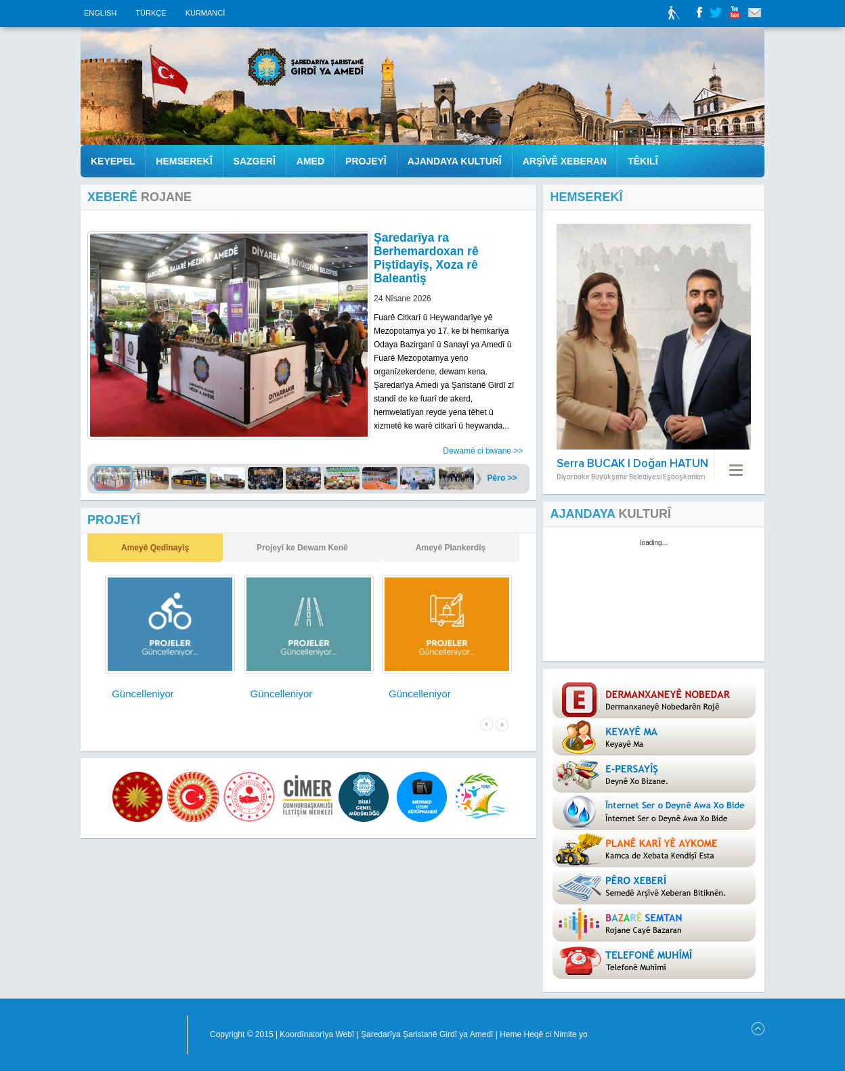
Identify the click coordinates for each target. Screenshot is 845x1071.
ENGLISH (101, 13)
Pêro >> (502, 478)
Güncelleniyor (143, 693)
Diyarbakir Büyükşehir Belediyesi (130, 1034)
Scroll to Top (758, 1028)
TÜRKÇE (151, 13)
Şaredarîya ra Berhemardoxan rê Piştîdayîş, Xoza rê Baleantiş (426, 258)
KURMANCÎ (205, 13)
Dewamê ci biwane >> (483, 451)
